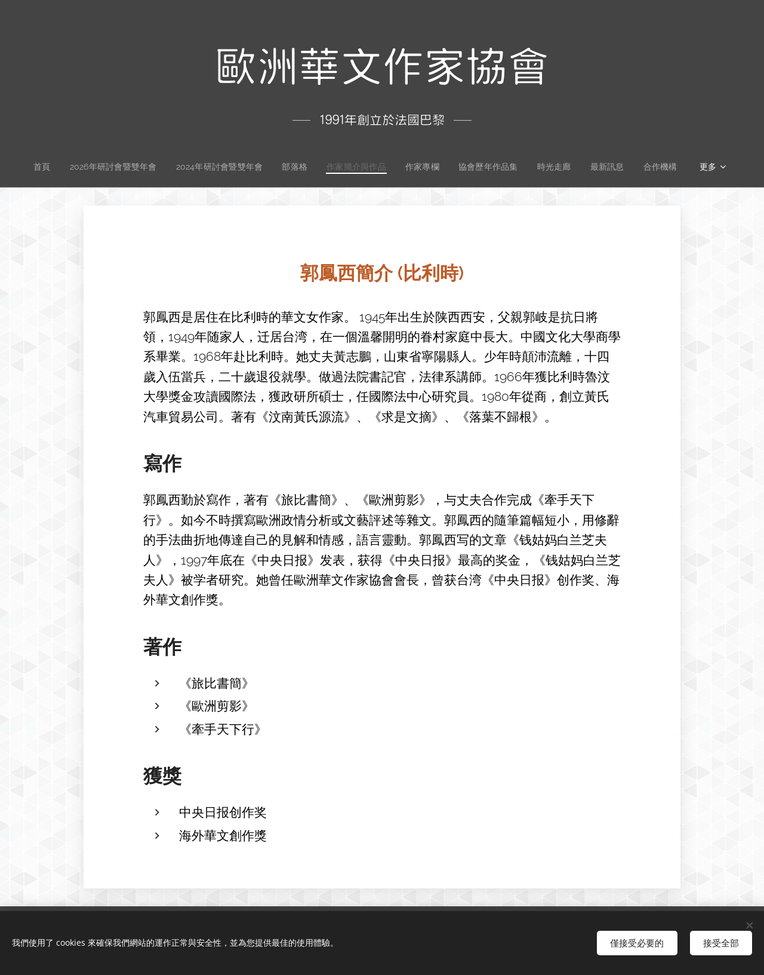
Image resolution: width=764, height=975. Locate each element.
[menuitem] (39, 167)
